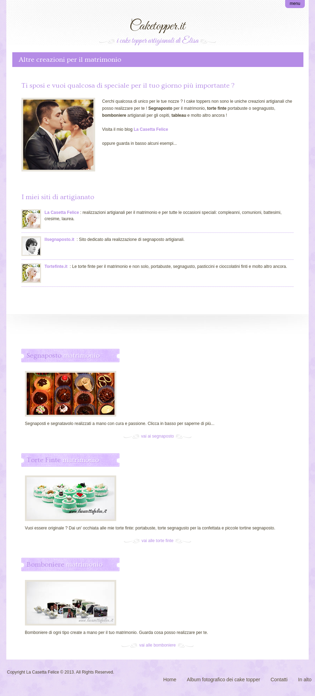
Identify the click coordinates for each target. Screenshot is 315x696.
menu (295, 3)
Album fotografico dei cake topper (223, 679)
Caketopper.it (157, 26)
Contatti (279, 679)
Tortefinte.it (56, 266)
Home (169, 679)
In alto (304, 679)
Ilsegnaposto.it (59, 239)
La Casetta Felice (62, 212)
